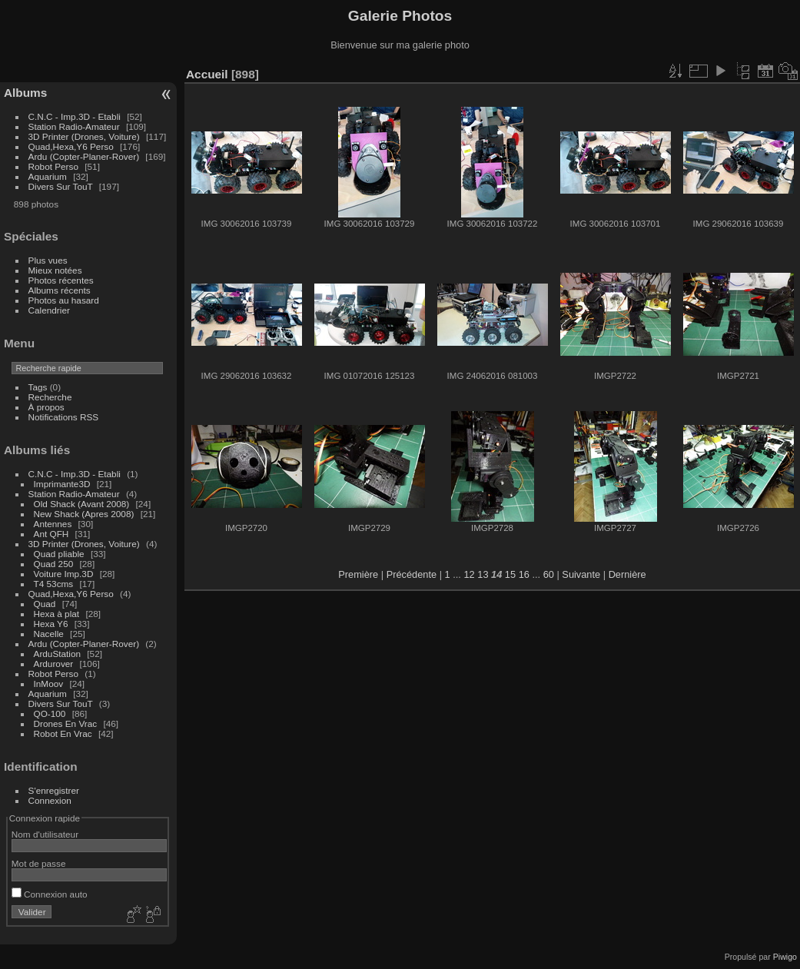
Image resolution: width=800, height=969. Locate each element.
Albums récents (59, 290)
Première (358, 574)
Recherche (50, 397)
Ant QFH (51, 534)
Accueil (207, 74)
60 (548, 574)
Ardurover (54, 664)
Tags (38, 387)
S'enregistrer (53, 790)
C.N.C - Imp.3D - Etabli (74, 116)
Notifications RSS (63, 417)
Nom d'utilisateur (45, 834)
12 (468, 574)
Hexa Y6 (51, 624)
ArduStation (57, 654)
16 (524, 574)
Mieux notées (55, 270)
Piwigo (785, 956)
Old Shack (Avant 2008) (82, 504)
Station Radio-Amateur (74, 126)
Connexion (49, 800)
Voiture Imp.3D (64, 574)
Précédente (412, 574)
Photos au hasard (63, 300)
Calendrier (49, 310)
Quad (46, 604)
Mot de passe (39, 863)
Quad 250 (54, 564)
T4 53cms (54, 584)
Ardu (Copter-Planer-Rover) (84, 156)
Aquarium (47, 176)
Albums (25, 92)
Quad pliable (59, 554)
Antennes (53, 524)
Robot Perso (53, 166)
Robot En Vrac (63, 733)
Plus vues (48, 260)
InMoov (49, 684)
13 (482, 574)
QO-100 (50, 713)
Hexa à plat (57, 614)
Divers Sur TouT (60, 186)
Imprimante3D (62, 484)
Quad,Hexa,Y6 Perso (71, 146)
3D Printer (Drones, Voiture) (84, 136)
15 (510, 574)
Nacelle (49, 634)
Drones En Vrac (66, 723)
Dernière (627, 574)
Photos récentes (61, 280)
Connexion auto (50, 894)
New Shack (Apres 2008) (84, 514)
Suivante (581, 574)
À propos (46, 407)
